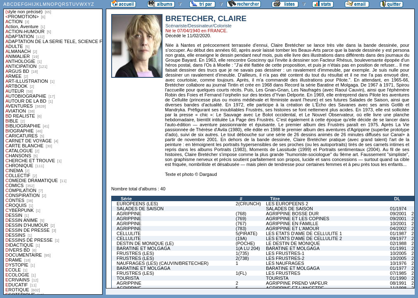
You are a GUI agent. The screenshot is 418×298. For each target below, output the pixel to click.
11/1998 (398, 288)
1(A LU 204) (248, 248)
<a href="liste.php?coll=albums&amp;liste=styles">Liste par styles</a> (53, 147)
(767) (241, 223)
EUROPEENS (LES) (137, 203)
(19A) (241, 238)
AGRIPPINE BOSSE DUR (292, 213)
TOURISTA (128, 278)
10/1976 (398, 263)
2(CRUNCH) (248, 203)
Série (126, 198)
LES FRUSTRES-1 (285, 253)
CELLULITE (129, 233)
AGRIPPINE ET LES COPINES (297, 218)
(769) (241, 218)
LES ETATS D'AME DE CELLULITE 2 (304, 238)
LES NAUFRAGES (285, 263)
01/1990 (398, 278)
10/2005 (398, 253)
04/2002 (398, 228)
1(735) (242, 253)
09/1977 (398, 238)
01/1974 (398, 208)
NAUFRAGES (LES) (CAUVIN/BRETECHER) (162, 263)
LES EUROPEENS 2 (287, 203)
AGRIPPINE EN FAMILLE (292, 223)
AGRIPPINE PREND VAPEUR (296, 283)
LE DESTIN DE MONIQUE (293, 243)
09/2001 (398, 213)
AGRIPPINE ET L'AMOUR (292, 228)
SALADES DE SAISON (140, 208)
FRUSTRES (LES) (135, 253)
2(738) (242, 258)
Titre (275, 198)
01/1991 (398, 248)
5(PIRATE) (246, 233)
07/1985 (398, 273)
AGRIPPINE (129, 213)
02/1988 (398, 243)
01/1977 (398, 268)
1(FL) (241, 273)
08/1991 (398, 283)
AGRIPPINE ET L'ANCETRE (295, 288)
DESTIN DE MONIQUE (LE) (145, 243)
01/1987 (398, 233)
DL (397, 198)
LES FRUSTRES (283, 273)
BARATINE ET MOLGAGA (143, 248)
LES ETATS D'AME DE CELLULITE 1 (304, 233)
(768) (241, 213)
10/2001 (398, 223)
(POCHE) (245, 243)
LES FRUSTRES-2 (285, 258)
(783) (241, 228)
